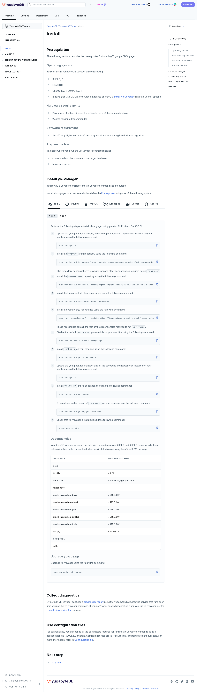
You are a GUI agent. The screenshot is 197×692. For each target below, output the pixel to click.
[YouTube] (192, 681)
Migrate (9, 54)
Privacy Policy (133, 688)
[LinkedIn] (187, 681)
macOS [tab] (91, 204)
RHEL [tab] (54, 204)
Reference (10, 66)
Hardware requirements (183, 55)
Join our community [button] (18, 681)
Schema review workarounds (21, 60)
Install (9, 48)
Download (13, 675)
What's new (11, 78)
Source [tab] (151, 204)
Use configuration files (179, 81)
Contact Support (17, 687)
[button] (188, 4)
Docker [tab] (132, 204)
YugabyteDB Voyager (68, 26)
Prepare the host (180, 65)
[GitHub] (176, 681)
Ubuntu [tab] (72, 204)
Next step (172, 86)
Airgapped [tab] (111, 204)
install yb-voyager (124, 96)
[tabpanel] (106, 402)
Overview (10, 34)
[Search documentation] (56, 4)
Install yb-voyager (176, 71)
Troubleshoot (13, 72)
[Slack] (172, 681)
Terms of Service (150, 688)
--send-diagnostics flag (59, 610)
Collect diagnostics (177, 76)
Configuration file (83, 640)
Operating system (180, 50)
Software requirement (182, 60)
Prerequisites (108, 193)
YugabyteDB (52, 26)
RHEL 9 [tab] (63, 216)
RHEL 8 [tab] (52, 216)
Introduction (12, 40)
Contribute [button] (174, 26)
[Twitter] (182, 681)
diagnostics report (94, 602)
